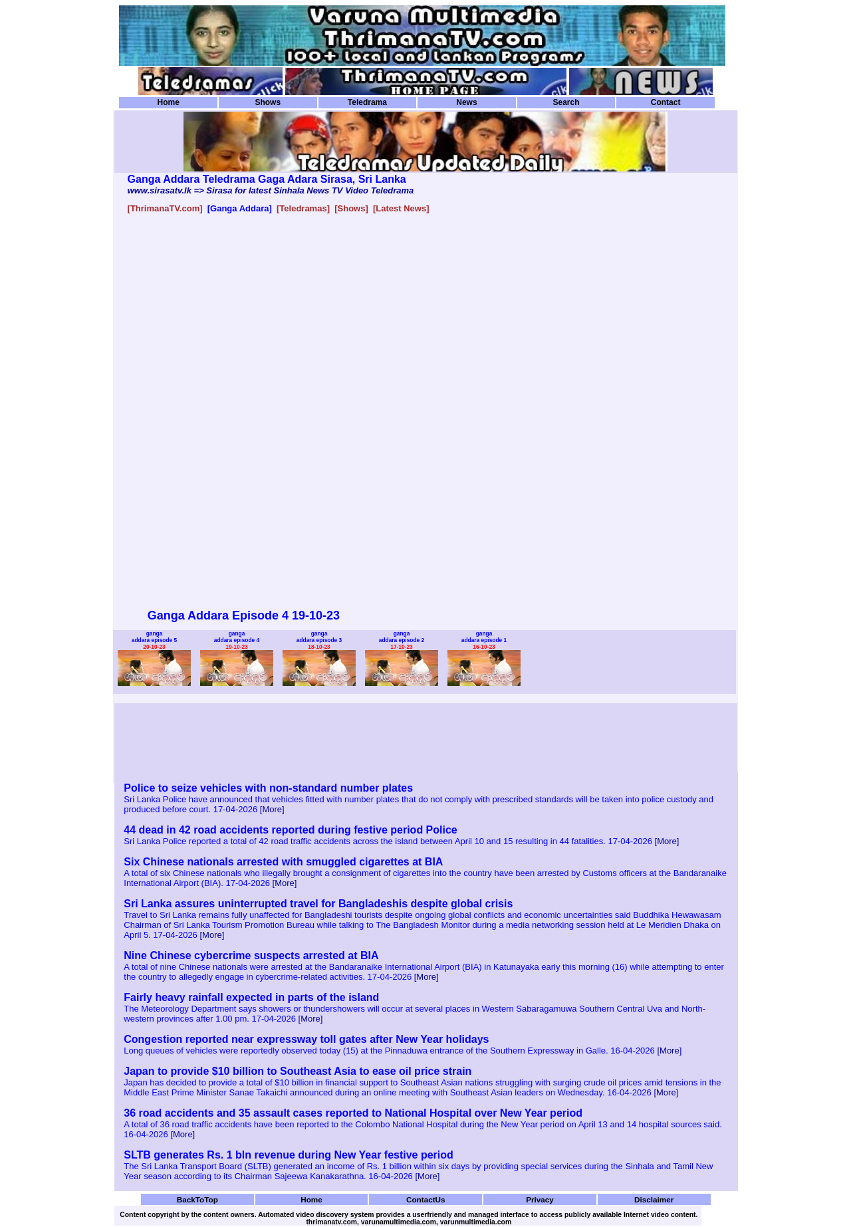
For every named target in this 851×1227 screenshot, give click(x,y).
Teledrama (367, 102)
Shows (268, 102)
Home (169, 102)
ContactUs (425, 1199)
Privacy (540, 1199)
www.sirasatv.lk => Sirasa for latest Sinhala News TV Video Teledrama (271, 190)
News (466, 102)
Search (565, 102)
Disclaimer (653, 1199)
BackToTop (197, 1199)
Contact (666, 102)
